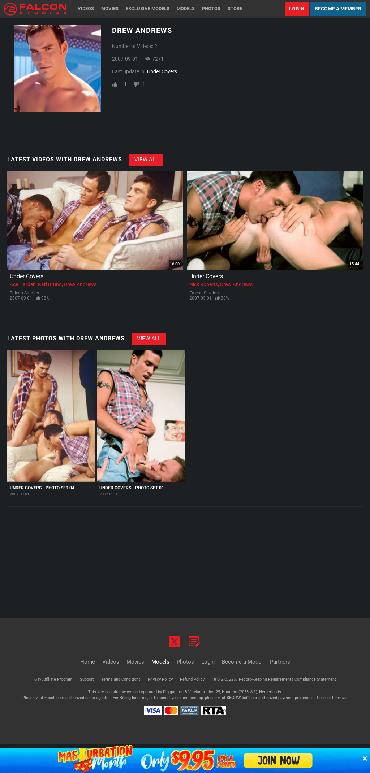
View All (146, 159)
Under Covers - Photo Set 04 (42, 487)
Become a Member (338, 9)
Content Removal (332, 697)
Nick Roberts (203, 284)
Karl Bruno (50, 284)
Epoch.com (54, 697)
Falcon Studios (24, 293)
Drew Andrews (80, 284)
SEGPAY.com (238, 697)
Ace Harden (23, 284)
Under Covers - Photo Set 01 (131, 487)
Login (296, 9)
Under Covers (162, 71)
